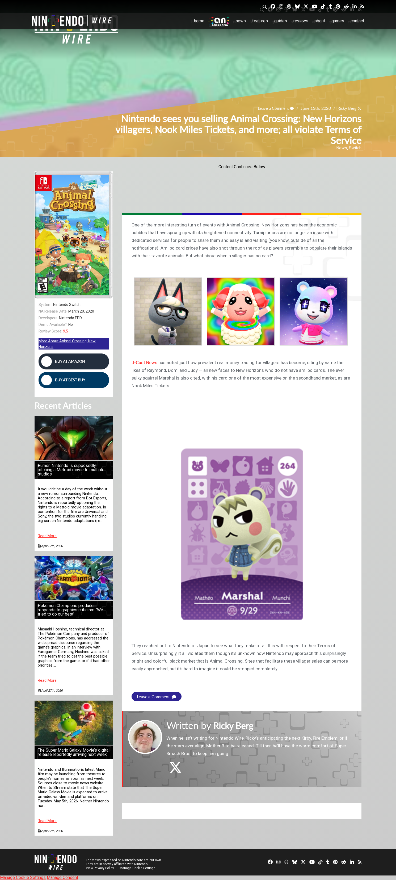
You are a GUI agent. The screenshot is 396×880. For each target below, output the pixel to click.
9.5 (65, 331)
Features (260, 20)
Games (337, 20)
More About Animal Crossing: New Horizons (67, 344)
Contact (357, 20)
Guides (280, 20)
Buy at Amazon (63, 361)
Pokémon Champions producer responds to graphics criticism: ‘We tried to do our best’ (70, 610)
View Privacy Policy (100, 868)
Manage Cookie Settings (138, 868)
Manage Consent (62, 877)
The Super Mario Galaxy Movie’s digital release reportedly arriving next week (73, 752)
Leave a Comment (274, 108)
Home (199, 20)
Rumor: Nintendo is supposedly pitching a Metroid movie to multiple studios (71, 470)
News (241, 20)
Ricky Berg (346, 108)
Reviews (300, 20)
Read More (47, 536)
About (320, 20)
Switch (355, 147)
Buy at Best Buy (63, 380)
